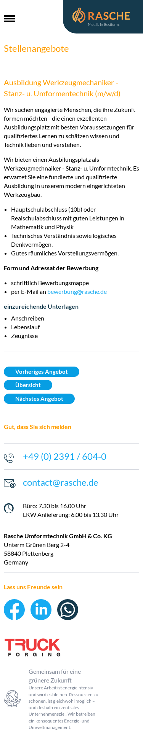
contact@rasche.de (60, 482)
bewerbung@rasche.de (77, 291)
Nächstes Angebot (39, 399)
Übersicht (28, 385)
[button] (9, 16)
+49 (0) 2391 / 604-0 (64, 456)
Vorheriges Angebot (41, 371)
